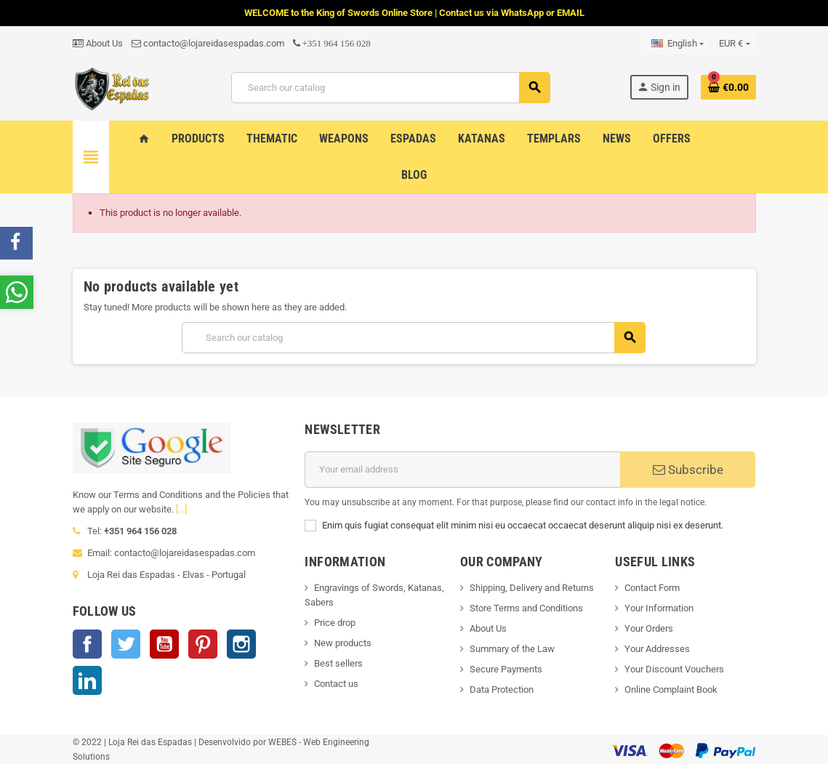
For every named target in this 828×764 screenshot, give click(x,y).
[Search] (390, 87)
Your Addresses (657, 648)
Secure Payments (506, 669)
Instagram (241, 644)
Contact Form (652, 587)
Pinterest (202, 644)
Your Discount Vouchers (674, 669)
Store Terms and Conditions (526, 608)
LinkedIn (87, 680)
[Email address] (462, 469)
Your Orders (648, 628)
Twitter (125, 644)
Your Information (659, 608)
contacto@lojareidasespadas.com (208, 43)
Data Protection (502, 689)
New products (342, 643)
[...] (181, 509)
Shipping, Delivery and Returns (532, 587)
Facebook (87, 644)
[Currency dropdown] (734, 44)
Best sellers (338, 663)
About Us (98, 43)
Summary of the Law (512, 648)
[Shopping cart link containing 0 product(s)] (728, 87)
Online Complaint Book (671, 689)
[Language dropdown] (678, 44)
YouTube (164, 644)
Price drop (334, 622)
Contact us (336, 683)
